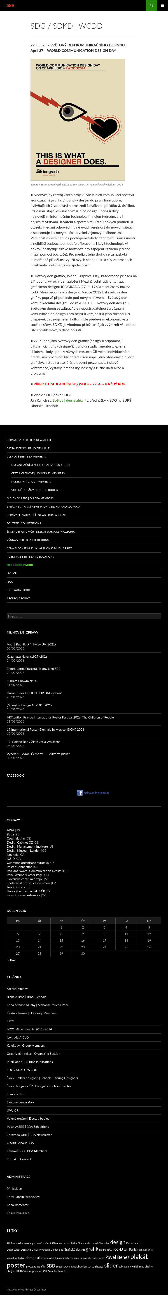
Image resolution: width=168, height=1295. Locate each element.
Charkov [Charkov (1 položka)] (82, 1243)
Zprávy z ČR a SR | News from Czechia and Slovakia (43, 506)
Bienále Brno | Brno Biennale (28, 448)
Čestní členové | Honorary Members (38, 473)
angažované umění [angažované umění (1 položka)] (39, 1243)
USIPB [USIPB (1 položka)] (19, 1271)
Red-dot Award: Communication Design (34, 871)
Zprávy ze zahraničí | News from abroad (36, 515)
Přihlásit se (14, 1188)
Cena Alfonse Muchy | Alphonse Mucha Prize (39, 548)
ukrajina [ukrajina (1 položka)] (11, 1271)
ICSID (11, 858)
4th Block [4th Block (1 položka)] (12, 1243)
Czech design (16, 838)
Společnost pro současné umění (28, 883)
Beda (10, 834)
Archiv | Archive (18, 598)
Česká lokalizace (18, 1213)
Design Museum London (23, 850)
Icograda (13, 854)
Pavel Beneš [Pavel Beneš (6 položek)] (117, 1257)
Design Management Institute (27, 846)
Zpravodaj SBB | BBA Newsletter (30, 440)
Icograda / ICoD (18, 590)
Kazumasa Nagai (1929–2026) (28, 656)
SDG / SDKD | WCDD (20, 565)
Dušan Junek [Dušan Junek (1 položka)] (133, 1243)
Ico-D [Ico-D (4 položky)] (118, 1249)
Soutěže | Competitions (24, 523)
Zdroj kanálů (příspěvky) (23, 1197)
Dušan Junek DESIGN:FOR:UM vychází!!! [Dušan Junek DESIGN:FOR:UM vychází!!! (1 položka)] (28, 1249)
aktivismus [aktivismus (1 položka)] (23, 1243)
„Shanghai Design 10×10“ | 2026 (29, 705)
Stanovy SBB (15, 1094)
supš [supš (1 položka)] (141, 1266)
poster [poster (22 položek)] (16, 1265)
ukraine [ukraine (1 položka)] (149, 1266)
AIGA (10, 830)
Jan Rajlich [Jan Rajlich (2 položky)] (131, 1249)
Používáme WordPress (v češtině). (26, 1289)
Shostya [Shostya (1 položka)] (99, 1266)
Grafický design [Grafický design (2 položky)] (74, 1249)
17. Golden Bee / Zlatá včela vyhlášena (33, 742)
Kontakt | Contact (19, 1159)
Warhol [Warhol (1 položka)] (27, 1271)
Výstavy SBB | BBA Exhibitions (28, 540)
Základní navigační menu (162, 5)
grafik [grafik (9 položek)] (92, 1248)
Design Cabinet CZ (20, 842)
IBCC (10, 581)
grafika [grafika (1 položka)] (102, 1249)
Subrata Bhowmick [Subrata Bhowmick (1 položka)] (128, 1266)
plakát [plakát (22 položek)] (139, 1256)
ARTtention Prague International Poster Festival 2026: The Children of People (60, 717)
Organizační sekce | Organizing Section (40, 465)
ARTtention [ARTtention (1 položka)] (56, 1243)
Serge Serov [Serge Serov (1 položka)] (62, 1266)
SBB (10, 5)
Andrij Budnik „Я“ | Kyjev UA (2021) (31, 644)
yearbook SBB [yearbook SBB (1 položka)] (39, 1271)
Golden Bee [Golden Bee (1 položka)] (57, 1249)
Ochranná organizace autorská (28, 863)
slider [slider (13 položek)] (111, 1265)
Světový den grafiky (68, 400)
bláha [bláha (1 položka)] (74, 1243)
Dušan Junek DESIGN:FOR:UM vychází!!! (35, 693)
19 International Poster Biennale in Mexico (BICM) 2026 (45, 729)
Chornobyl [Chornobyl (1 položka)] (104, 1243)
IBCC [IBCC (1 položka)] (109, 1249)
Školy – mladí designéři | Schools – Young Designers (42, 1078)
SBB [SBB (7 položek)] (50, 1266)
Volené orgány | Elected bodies (28, 1118)
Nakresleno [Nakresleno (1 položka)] (99, 1257)
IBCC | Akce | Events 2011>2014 (29, 1029)
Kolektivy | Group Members (31, 481)
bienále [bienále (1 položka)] (66, 1243)
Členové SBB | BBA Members (26, 456)
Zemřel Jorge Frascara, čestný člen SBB (34, 668)
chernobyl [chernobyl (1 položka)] (92, 1243)
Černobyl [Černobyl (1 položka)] (52, 1271)
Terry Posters (16, 887)
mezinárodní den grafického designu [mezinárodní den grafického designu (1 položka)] (60, 1257)
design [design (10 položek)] (117, 1242)
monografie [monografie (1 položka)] (86, 1257)
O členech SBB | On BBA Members (30, 498)
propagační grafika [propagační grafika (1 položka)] (35, 1266)
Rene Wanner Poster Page (25, 875)
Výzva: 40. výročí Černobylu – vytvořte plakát (38, 754)
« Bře (11, 960)
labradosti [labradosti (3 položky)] (32, 1257)
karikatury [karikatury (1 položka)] (12, 1257)
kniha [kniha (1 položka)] (21, 1257)
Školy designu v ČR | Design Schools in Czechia (41, 531)
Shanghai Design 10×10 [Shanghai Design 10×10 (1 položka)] (81, 1266)
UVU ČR (12, 573)
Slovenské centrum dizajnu (25, 879)
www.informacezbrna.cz (23, 895)
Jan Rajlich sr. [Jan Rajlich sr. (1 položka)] (146, 1249)
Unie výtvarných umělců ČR (26, 891)
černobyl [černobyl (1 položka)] (62, 1271)
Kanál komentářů (18, 1205)
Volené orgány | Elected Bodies (34, 490)
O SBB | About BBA (20, 1143)
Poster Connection (20, 867)
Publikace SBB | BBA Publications (30, 556)
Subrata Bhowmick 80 (22, 681)
